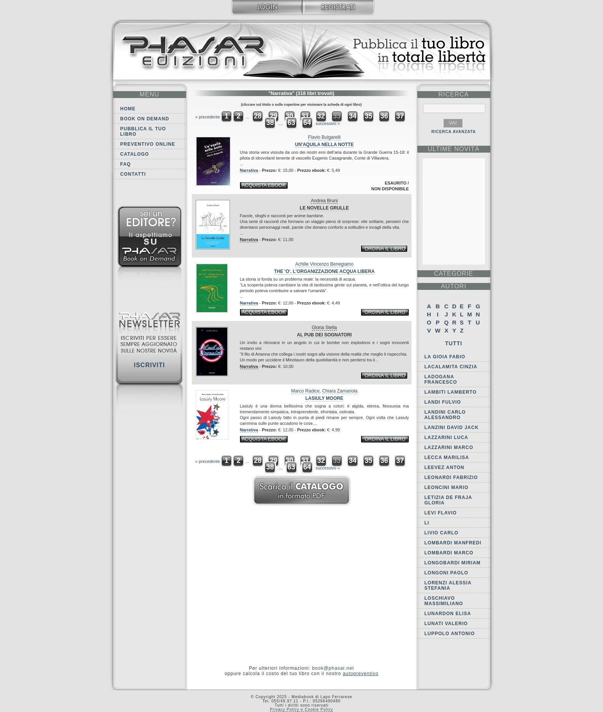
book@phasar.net (333, 668)
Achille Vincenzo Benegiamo (324, 264)
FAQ (125, 164)
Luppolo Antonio (450, 633)
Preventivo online (147, 144)
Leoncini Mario (447, 487)
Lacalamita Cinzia (451, 366)
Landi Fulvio (443, 402)
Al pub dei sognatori (324, 335)
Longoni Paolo (446, 573)
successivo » (328, 123)
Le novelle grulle (324, 208)
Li (427, 523)
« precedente (207, 117)
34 (352, 116)
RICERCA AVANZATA (453, 132)
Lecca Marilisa (447, 457)
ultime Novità (454, 149)
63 (291, 122)
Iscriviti (149, 365)
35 (368, 116)
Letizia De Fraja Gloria (448, 500)
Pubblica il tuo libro (143, 131)
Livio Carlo (441, 533)
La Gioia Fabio (445, 356)
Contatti (133, 174)
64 (307, 122)
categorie (453, 273)
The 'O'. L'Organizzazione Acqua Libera (324, 271)
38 (270, 122)
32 (321, 116)
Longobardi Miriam (453, 563)
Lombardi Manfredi (453, 543)
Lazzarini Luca (446, 437)
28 (258, 116)
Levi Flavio (441, 513)
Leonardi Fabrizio (451, 477)
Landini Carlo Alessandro (445, 414)
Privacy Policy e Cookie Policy (301, 709)
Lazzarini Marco (449, 447)
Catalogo (134, 154)
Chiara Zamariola (340, 391)
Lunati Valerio (446, 623)
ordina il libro (385, 248)
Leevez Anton (445, 467)
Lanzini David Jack (452, 427)
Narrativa (249, 170)
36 (384, 116)
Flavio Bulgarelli (324, 137)
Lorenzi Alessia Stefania (448, 585)
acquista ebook (264, 185)
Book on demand (144, 118)
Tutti (453, 343)
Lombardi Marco (449, 553)
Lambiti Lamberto (451, 392)
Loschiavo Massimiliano (444, 601)
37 (400, 116)
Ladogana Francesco (441, 379)
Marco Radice (305, 391)
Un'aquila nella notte (324, 144)
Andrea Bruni (324, 200)
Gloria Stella (324, 327)
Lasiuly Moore (324, 398)
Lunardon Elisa (448, 613)
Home (128, 108)
